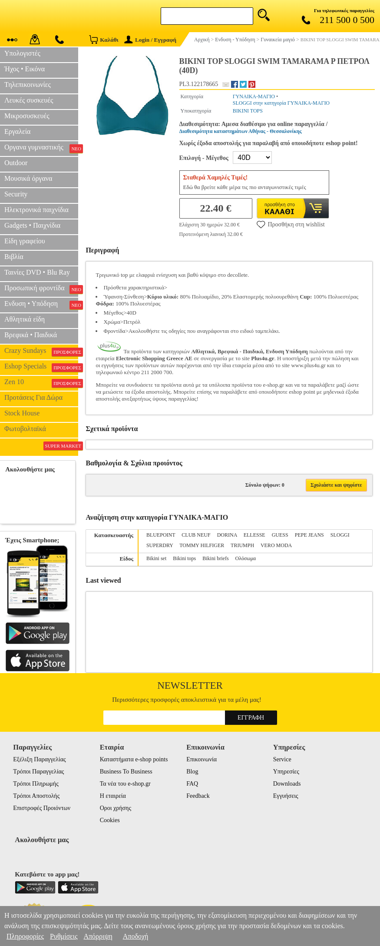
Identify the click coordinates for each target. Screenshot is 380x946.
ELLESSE (254, 535)
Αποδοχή (136, 936)
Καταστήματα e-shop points (134, 759)
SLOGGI (340, 535)
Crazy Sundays (41, 351)
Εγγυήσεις (285, 796)
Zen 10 (41, 383)
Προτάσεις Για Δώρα (33, 397)
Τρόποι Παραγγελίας (38, 771)
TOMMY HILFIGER (201, 545)
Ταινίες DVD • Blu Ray (37, 272)
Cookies (110, 820)
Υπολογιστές (22, 53)
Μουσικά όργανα (28, 178)
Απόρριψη (97, 936)
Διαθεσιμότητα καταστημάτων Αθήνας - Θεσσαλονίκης (240, 131)
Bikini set (156, 558)
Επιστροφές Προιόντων (41, 808)
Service (282, 759)
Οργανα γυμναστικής (41, 148)
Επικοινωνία (201, 759)
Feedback (198, 796)
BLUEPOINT (160, 535)
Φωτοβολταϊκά (25, 428)
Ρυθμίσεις (63, 936)
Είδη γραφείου (24, 241)
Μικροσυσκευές (27, 115)
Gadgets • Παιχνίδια (32, 225)
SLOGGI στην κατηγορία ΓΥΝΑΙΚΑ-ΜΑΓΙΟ (281, 103)
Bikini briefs (215, 558)
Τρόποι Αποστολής (36, 796)
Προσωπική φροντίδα (41, 289)
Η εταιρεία (113, 796)
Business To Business (126, 771)
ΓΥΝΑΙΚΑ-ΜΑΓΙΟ (254, 96)
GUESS (280, 535)
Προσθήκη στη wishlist (291, 224)
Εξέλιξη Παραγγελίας (39, 759)
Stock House (22, 413)
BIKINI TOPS (248, 111)
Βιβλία (13, 256)
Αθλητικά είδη (24, 319)
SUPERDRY (159, 545)
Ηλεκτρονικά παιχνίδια (36, 209)
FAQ (192, 783)
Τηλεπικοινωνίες (27, 84)
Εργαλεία (17, 131)
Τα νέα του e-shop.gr (125, 783)
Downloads (287, 783)
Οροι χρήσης (115, 808)
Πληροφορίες (25, 936)
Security (15, 194)
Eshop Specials (41, 367)
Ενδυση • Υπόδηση (41, 304)
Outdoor (15, 162)
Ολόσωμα (245, 558)
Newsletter (190, 685)
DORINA (227, 535)
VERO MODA (276, 545)
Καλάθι (103, 39)
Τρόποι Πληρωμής (36, 783)
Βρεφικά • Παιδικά (30, 335)
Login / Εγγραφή (150, 40)
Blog (192, 771)
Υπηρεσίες (286, 771)
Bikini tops (184, 558)
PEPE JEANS (309, 535)
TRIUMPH (242, 545)
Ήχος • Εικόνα (24, 69)
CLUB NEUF (196, 535)
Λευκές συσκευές (28, 100)
